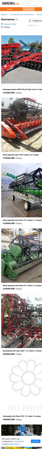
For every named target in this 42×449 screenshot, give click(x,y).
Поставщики (29, 9)
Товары (10, 9)
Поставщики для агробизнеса (22, 14)
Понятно (36, 441)
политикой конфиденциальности (13, 442)
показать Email (10, 24)
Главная (4, 14)
